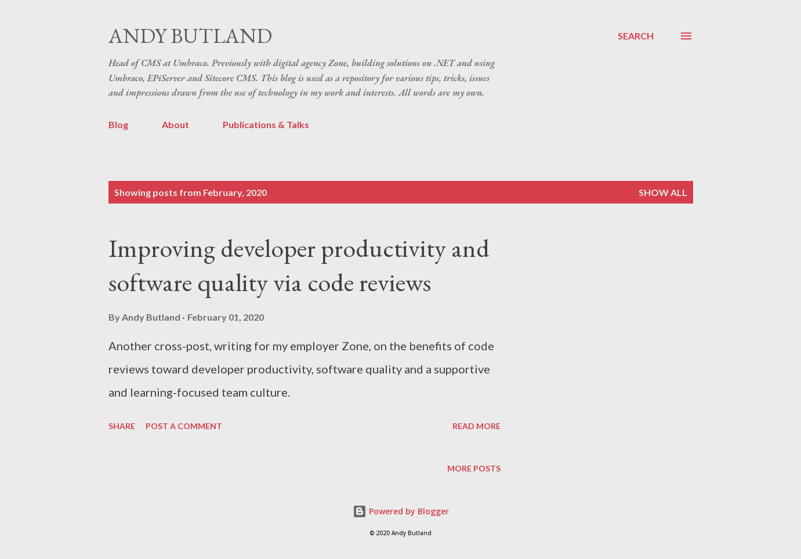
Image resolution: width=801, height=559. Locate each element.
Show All (663, 192)
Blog (118, 124)
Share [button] (121, 426)
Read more (476, 426)
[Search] (636, 36)
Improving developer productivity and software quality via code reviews (299, 265)
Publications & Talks (266, 124)
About (175, 124)
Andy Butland (190, 35)
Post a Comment (184, 426)
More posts (474, 468)
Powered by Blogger (401, 511)
